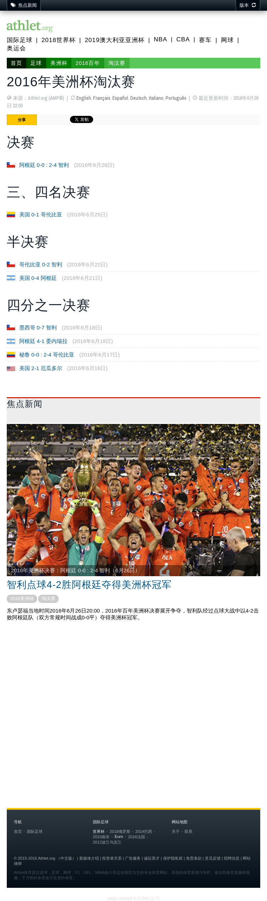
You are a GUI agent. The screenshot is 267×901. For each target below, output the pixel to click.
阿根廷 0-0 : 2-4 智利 (44, 165)
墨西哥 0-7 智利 (38, 327)
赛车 (205, 40)
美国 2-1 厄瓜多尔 (40, 368)
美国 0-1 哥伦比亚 (40, 214)
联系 (188, 831)
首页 (16, 63)
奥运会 (16, 48)
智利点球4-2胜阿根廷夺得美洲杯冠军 (89, 584)
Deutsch (138, 98)
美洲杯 (58, 63)
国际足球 (19, 40)
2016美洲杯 (22, 598)
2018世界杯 (58, 40)
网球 (227, 40)
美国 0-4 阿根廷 (38, 278)
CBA (183, 39)
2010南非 (101, 837)
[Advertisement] (134, 684)
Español (120, 98)
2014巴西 (143, 831)
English (83, 98)
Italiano (156, 98)
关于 (176, 831)
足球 (36, 63)
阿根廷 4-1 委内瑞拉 (43, 341)
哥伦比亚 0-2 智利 (40, 264)
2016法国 (136, 837)
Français (101, 98)
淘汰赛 (116, 63)
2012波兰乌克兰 (107, 842)
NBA (160, 39)
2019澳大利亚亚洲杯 (115, 40)
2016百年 (88, 63)
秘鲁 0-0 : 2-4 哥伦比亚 (46, 355)
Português (176, 98)
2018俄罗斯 (120, 831)
